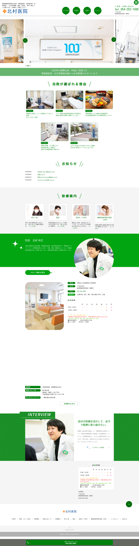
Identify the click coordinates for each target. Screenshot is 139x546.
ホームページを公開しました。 (46, 180)
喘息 (74, 521)
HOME (14, 521)
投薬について (41, 174)
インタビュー (114, 521)
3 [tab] (29, 65)
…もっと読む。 (32, 226)
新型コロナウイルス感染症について (47, 177)
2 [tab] (28, 65)
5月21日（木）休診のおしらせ (46, 171)
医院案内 (36, 521)
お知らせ (124, 521)
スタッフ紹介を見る (37, 272)
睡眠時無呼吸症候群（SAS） (99, 521)
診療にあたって (47, 521)
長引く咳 (66, 521)
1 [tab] (26, 65)
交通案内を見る (69, 405)
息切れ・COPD (83, 521)
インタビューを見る (98, 450)
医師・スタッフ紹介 (24, 521)
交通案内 (57, 521)
